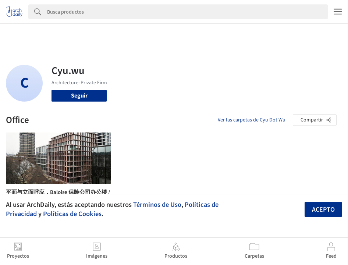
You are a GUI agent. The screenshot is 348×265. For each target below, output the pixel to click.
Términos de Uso (157, 204)
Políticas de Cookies (72, 214)
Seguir (79, 96)
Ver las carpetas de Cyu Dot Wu (251, 120)
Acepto (323, 209)
